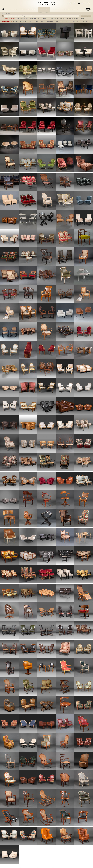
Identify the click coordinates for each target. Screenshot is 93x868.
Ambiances (55, 10)
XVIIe (30, 21)
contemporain (85, 21)
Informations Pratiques (72, 10)
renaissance (23, 21)
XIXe (57, 21)
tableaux (44, 18)
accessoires (75, 18)
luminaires (53, 18)
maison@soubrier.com (43, 867)
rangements (29, 18)
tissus (82, 18)
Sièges (8, 13)
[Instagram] (13, 867)
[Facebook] (10, 867)
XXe (62, 21)
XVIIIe (36, 21)
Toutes (16, 21)
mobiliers (36, 18)
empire (42, 21)
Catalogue (43, 10)
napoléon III (50, 21)
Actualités (13, 10)
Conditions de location (78, 867)
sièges (13, 18)
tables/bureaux (21, 18)
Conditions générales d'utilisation (64, 867)
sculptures (68, 18)
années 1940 (76, 21)
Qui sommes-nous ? (28, 10)
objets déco (60, 18)
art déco (68, 21)
